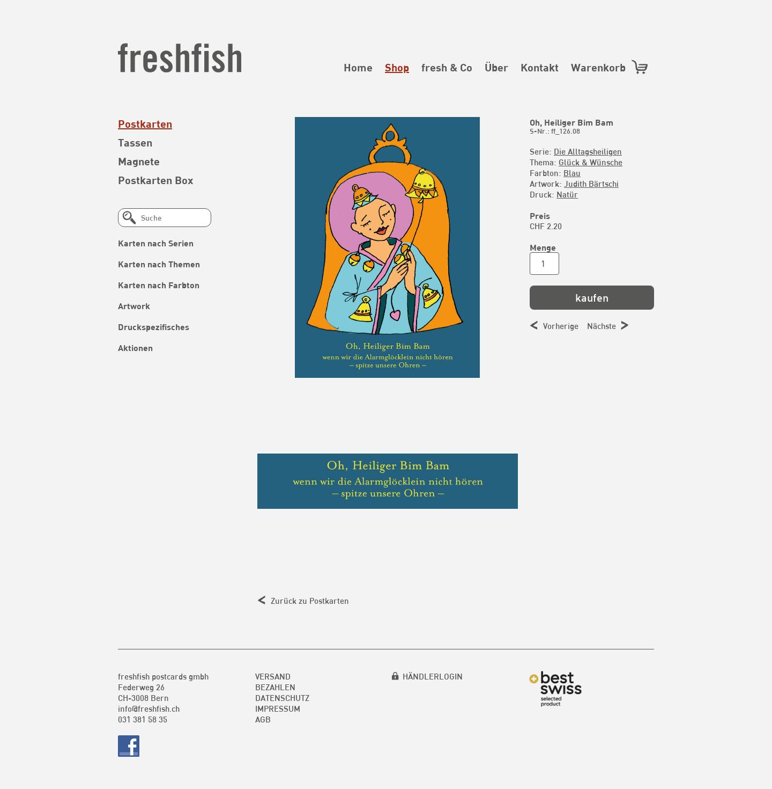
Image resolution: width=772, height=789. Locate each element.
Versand (273, 676)
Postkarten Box (156, 179)
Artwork (134, 306)
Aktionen (135, 347)
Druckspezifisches (153, 327)
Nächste (601, 326)
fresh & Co (446, 67)
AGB (263, 719)
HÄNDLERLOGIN (433, 676)
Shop (397, 67)
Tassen (135, 142)
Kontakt (540, 67)
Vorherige (560, 326)
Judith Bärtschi (591, 183)
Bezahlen (275, 687)
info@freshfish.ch (149, 708)
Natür (567, 194)
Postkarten (145, 123)
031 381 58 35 (142, 719)
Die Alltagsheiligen (588, 151)
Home (358, 67)
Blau (572, 173)
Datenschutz (282, 698)
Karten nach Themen (159, 264)
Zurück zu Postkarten (310, 600)
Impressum (277, 708)
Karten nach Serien (156, 243)
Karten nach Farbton (158, 285)
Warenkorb (610, 67)
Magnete (139, 161)
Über (496, 67)
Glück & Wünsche (590, 162)
